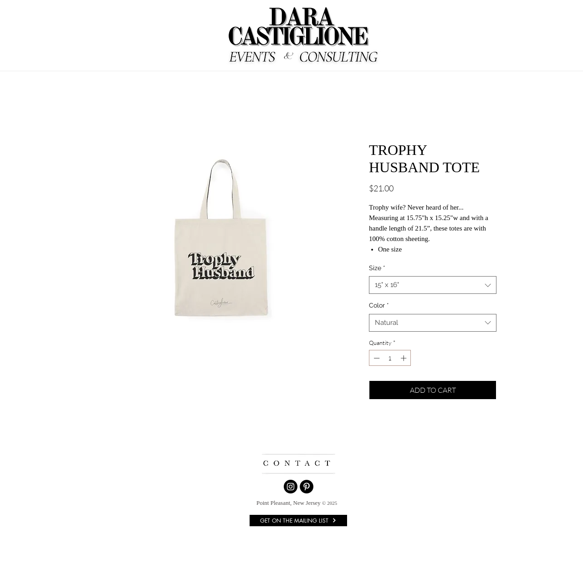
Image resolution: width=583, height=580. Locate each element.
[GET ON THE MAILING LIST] (298, 520)
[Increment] (404, 358)
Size (377, 268)
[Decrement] (375, 358)
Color (379, 305)
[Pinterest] (306, 486)
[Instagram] (290, 486)
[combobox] (432, 285)
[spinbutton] (390, 358)
